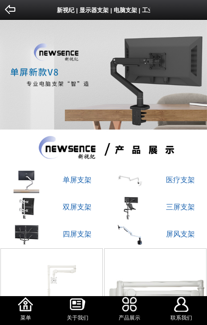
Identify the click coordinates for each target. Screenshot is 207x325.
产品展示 (129, 318)
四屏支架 (77, 234)
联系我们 (181, 318)
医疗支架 (180, 180)
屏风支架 (180, 234)
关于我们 (77, 318)
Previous (8, 70)
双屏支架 (77, 207)
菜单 (25, 318)
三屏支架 (180, 207)
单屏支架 (77, 180)
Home (196, 9)
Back (11, 9)
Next (198, 70)
